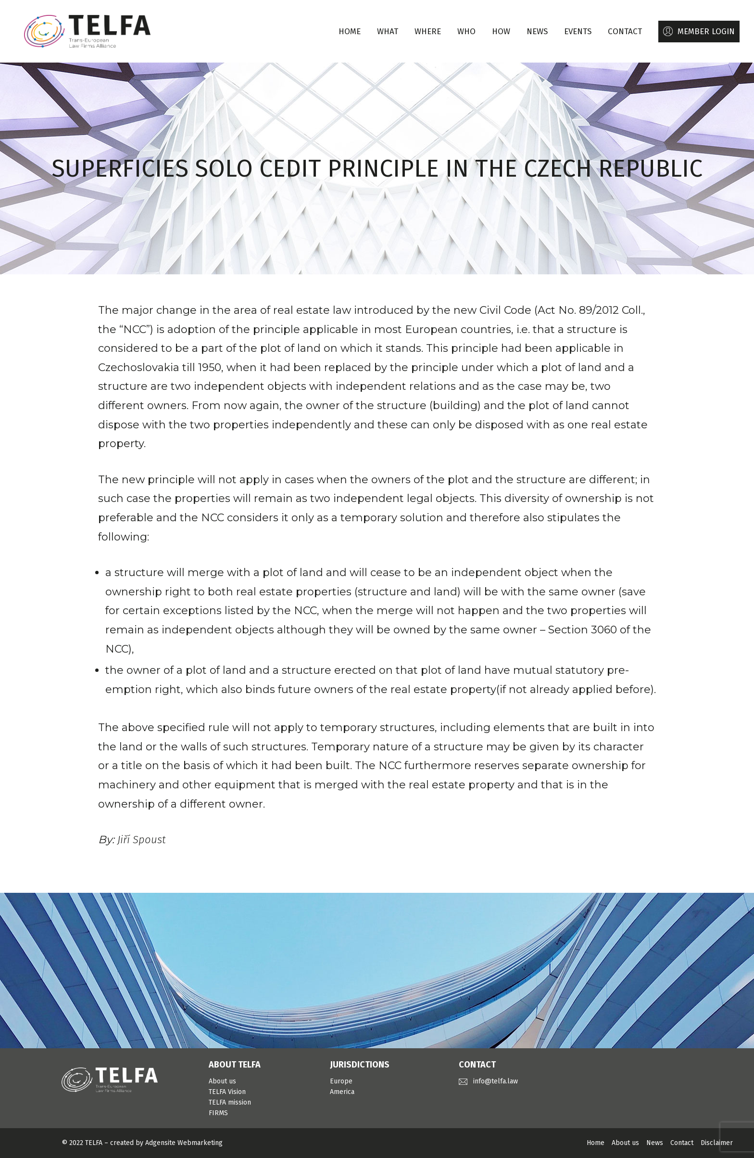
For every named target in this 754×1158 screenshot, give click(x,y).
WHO (466, 31)
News (654, 1143)
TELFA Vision (227, 1092)
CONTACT (625, 31)
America (342, 1092)
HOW (501, 31)
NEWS (537, 31)
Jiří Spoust (141, 839)
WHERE (428, 31)
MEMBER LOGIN (706, 31)
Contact (681, 1143)
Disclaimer (717, 1143)
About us (222, 1081)
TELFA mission (230, 1102)
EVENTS (577, 31)
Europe (341, 1081)
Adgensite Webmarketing (184, 1143)
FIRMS (218, 1113)
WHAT (387, 31)
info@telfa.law (495, 1081)
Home (350, 31)
